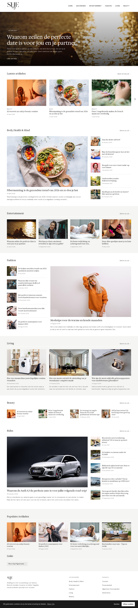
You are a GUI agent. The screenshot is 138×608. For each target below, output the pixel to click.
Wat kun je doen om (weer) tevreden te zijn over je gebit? (51, 242)
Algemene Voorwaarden (111, 589)
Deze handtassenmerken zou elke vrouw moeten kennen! (31, 309)
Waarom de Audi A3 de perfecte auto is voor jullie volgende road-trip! (47, 490)
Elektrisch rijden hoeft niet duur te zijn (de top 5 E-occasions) (116, 466)
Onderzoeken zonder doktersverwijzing (110, 179)
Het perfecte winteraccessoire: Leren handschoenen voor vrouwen (32, 296)
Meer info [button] (50, 604)
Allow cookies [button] (128, 604)
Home (70, 6)
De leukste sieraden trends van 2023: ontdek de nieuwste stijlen (32, 269)
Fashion (108, 6)
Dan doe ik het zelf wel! (111, 140)
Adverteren (106, 593)
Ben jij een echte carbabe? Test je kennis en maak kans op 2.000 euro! (115, 480)
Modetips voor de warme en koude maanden (76, 320)
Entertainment (95, 6)
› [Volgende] (135, 98)
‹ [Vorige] (3, 98)
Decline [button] (116, 604)
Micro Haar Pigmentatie (16, 564)
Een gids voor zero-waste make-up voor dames (115, 166)
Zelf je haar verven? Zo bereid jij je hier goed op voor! (121, 413)
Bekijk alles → (125, 131)
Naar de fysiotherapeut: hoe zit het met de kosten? (115, 153)
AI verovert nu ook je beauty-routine (22, 111)
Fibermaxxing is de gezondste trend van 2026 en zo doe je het (42, 190)
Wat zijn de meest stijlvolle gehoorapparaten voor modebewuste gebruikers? (111, 379)
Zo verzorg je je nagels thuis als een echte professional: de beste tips (90, 413)
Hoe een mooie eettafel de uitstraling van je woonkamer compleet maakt (67, 379)
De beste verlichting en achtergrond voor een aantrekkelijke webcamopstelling (84, 243)
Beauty (126, 6)
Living (117, 6)
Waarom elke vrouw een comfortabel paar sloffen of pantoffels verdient (29, 283)
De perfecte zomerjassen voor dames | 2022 (30, 323)
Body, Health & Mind (76, 581)
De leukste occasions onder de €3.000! (114, 453)
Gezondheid (81, 6)
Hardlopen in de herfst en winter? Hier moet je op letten (115, 193)
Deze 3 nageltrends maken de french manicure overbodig (107, 112)
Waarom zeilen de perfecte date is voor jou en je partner (21, 242)
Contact (105, 581)
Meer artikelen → (124, 74)
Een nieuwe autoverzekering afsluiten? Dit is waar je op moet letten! (114, 440)
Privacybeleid (107, 585)
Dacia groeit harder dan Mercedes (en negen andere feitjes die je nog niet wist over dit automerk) (115, 493)
